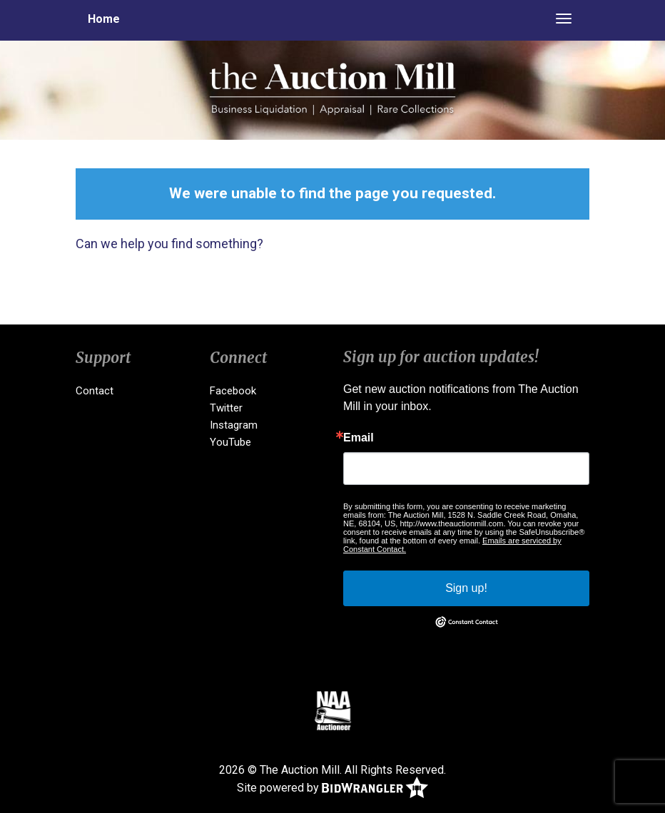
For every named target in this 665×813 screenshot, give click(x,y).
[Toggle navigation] (564, 18)
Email (358, 438)
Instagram (234, 425)
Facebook (233, 390)
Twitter (226, 408)
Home (104, 19)
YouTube (230, 442)
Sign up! (466, 588)
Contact (94, 390)
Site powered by (332, 788)
